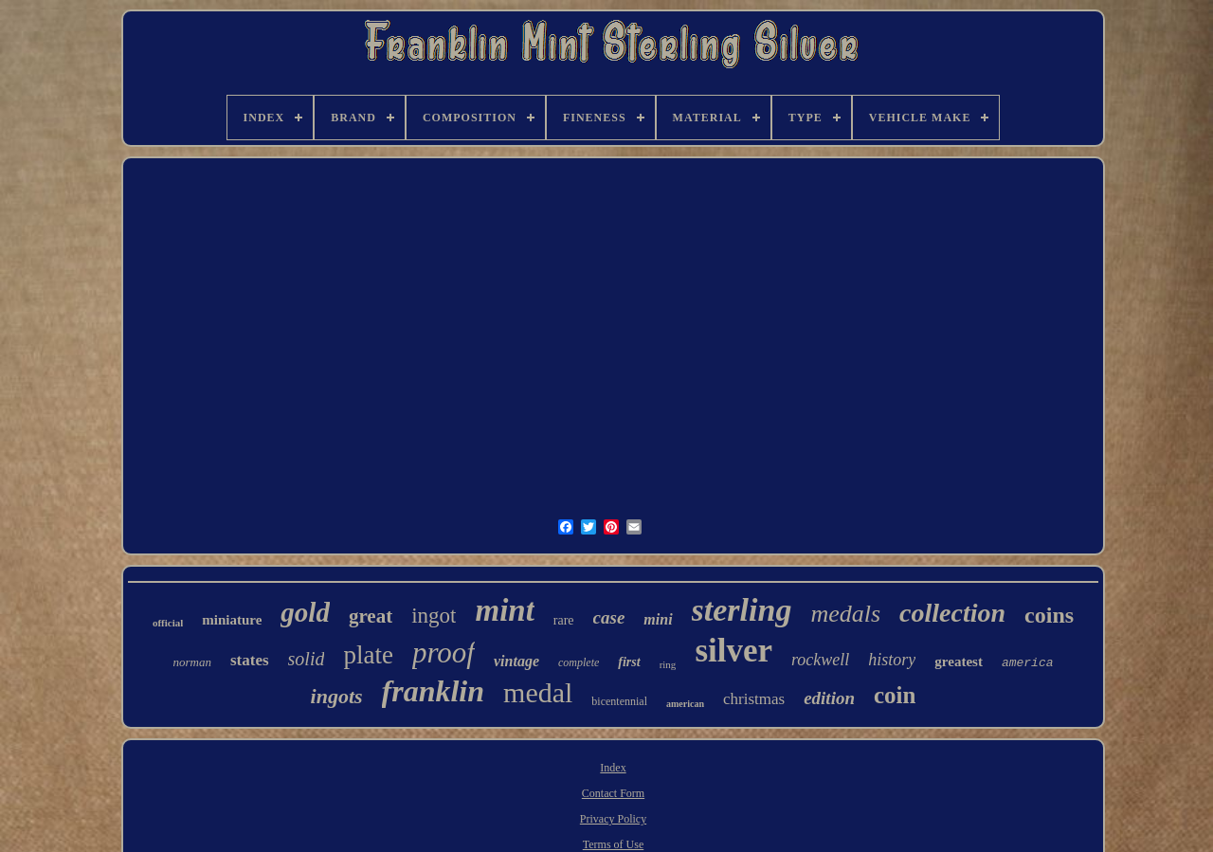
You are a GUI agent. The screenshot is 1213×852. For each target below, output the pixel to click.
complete (578, 662)
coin (894, 695)
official (168, 622)
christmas (754, 699)
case (609, 617)
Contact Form (613, 793)
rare (563, 620)
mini (657, 619)
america (1028, 663)
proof (443, 652)
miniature (232, 619)
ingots (337, 696)
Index (612, 767)
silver (733, 650)
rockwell (820, 659)
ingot (433, 615)
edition (829, 698)
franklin (433, 691)
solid (306, 658)
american (685, 703)
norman (192, 662)
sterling (742, 609)
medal (537, 692)
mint (504, 610)
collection (952, 612)
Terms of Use (613, 844)
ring (668, 664)
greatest (958, 661)
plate (367, 655)
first (629, 662)
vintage (516, 661)
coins (1049, 615)
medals (845, 613)
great (370, 616)
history (891, 659)
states (249, 660)
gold (305, 612)
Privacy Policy (613, 818)
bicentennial (619, 701)
